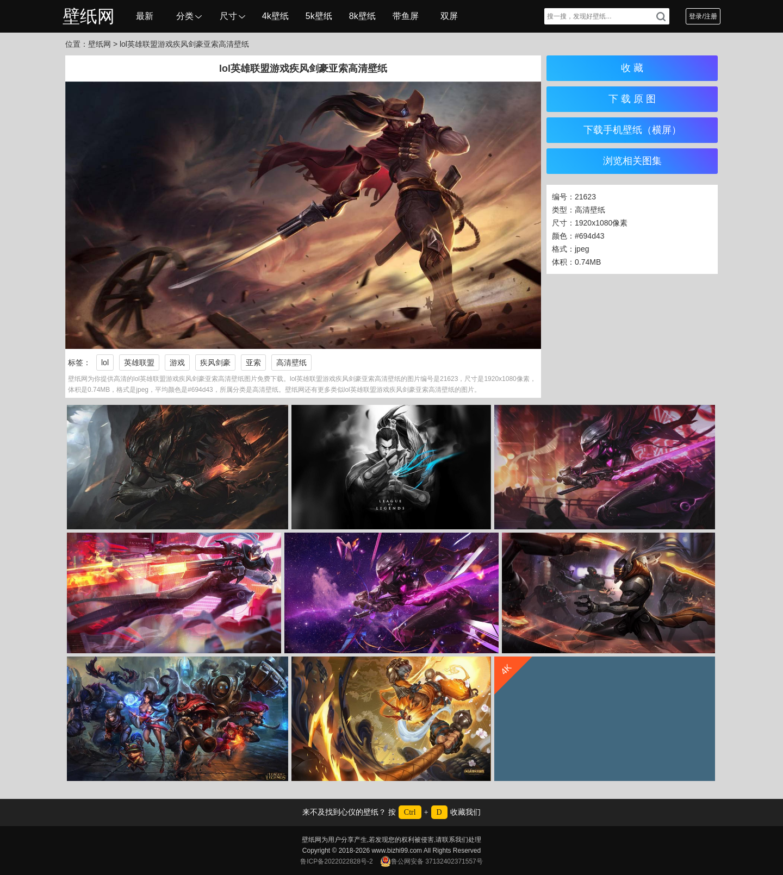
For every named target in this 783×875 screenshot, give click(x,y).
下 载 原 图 (632, 98)
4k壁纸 (275, 16)
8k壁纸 (362, 16)
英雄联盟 (139, 362)
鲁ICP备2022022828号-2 (336, 861)
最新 (144, 16)
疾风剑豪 (215, 362)
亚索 (253, 362)
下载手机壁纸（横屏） (632, 129)
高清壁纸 (291, 362)
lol (105, 362)
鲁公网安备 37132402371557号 (431, 861)
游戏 (177, 362)
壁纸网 (89, 16)
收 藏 (632, 67)
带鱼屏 (406, 16)
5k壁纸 (319, 16)
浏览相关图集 (632, 160)
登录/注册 (703, 16)
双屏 (449, 16)
